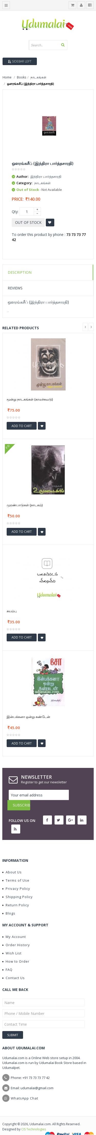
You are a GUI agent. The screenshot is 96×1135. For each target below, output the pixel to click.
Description (19, 272)
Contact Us (13, 967)
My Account (14, 926)
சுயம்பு (12, 611)
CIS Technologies (33, 1119)
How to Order (15, 951)
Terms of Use (15, 870)
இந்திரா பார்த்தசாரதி (45, 176)
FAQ (7, 959)
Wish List (12, 943)
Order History (16, 934)
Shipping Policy (17, 886)
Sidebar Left (19, 61)
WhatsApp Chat (24, 1088)
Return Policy (15, 894)
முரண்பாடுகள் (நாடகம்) (24, 505)
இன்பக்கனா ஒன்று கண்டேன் (28, 716)
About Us (12, 861)
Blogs (8, 903)
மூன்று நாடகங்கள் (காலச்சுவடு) (30, 399)
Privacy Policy (16, 878)
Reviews (15, 288)
